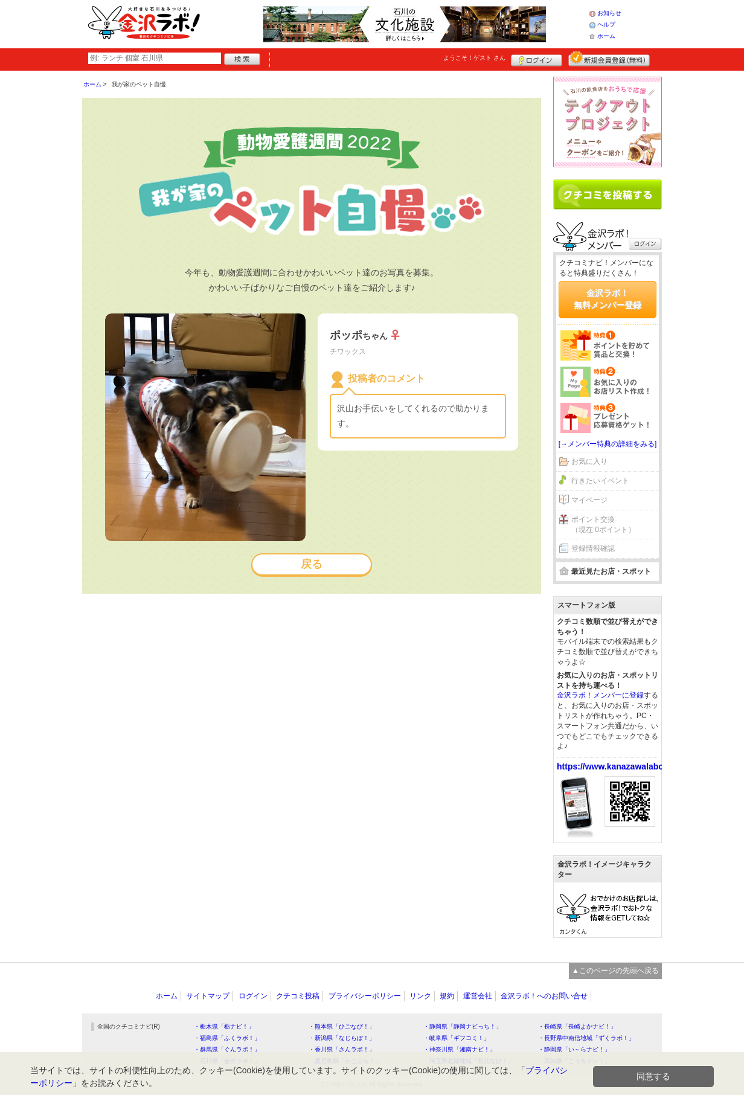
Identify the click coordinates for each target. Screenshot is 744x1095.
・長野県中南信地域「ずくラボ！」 (586, 1038)
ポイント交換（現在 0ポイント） (603, 524)
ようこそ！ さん (474, 57)
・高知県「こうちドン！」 (574, 1061)
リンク (420, 996)
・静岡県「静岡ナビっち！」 (462, 1026)
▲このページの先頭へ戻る (615, 970)
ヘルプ (606, 24)
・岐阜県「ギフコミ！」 (456, 1038)
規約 (447, 996)
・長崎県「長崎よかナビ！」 (577, 1026)
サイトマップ (207, 996)
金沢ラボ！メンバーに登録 (600, 695)
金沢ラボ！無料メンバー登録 (607, 299)
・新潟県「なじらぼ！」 (342, 1038)
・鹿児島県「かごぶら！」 (345, 1061)
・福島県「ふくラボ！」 (227, 1038)
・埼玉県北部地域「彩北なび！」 (468, 1061)
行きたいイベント (600, 481)
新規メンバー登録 (609, 58)
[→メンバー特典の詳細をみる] (608, 444)
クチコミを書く (607, 194)
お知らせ (609, 13)
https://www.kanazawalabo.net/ (619, 766)
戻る (311, 564)
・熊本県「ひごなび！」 (342, 1026)
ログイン (536, 58)
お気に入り (589, 461)
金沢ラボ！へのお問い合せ (544, 996)
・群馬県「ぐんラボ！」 (227, 1049)
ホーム (606, 36)
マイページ (589, 500)
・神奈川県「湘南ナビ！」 (459, 1049)
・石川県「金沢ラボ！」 (227, 1061)
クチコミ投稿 (297, 996)
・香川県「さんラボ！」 (342, 1049)
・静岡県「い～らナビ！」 (574, 1049)
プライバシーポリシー (365, 996)
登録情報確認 (593, 548)
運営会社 (477, 996)
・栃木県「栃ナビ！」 (224, 1026)
